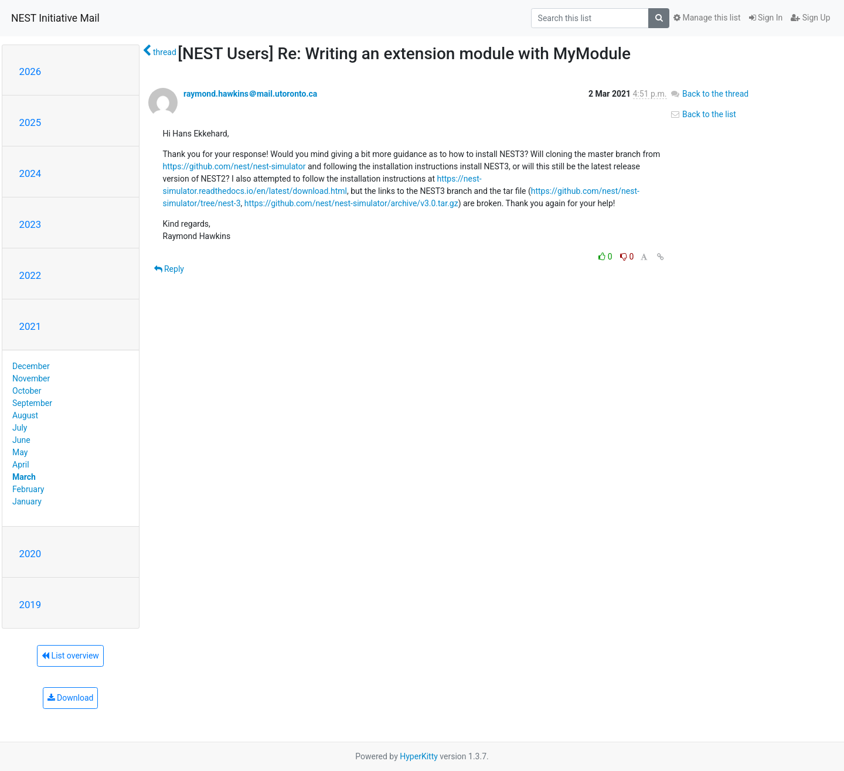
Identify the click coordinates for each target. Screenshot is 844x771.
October (26, 390)
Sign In (766, 17)
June (21, 440)
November (31, 378)
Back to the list (703, 114)
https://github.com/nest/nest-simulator (234, 166)
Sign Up (810, 17)
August (25, 415)
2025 (30, 122)
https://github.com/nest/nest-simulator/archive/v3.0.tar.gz (351, 203)
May (20, 452)
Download (70, 697)
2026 (30, 71)
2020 (30, 554)
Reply (169, 269)
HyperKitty (419, 756)
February (28, 489)
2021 (30, 326)
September (32, 403)
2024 (30, 173)
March (24, 477)
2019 (30, 604)
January (27, 501)
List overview (70, 655)
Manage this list (706, 17)
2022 (30, 275)
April (20, 464)
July (19, 427)
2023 (30, 224)
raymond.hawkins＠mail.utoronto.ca (250, 93)
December (31, 366)
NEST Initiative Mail (55, 18)
